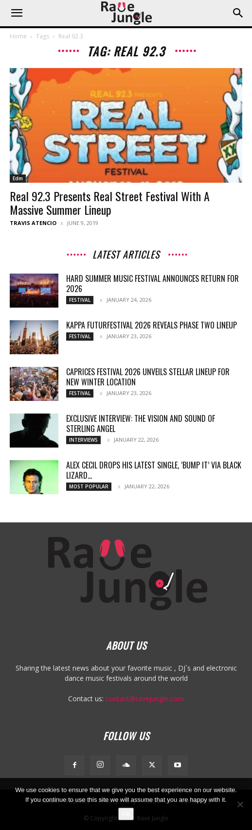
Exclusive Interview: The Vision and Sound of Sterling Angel (140, 423)
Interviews (83, 439)
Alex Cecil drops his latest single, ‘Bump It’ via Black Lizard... (153, 470)
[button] (16, 13)
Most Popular (88, 486)
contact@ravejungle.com (145, 698)
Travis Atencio (33, 222)
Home (18, 36)
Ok (126, 813)
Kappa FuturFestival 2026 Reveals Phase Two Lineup (151, 325)
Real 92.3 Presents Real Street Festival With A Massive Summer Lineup (110, 202)
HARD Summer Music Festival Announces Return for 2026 (152, 283)
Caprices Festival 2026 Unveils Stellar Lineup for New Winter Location (148, 377)
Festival (79, 299)
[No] (240, 804)
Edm (18, 178)
